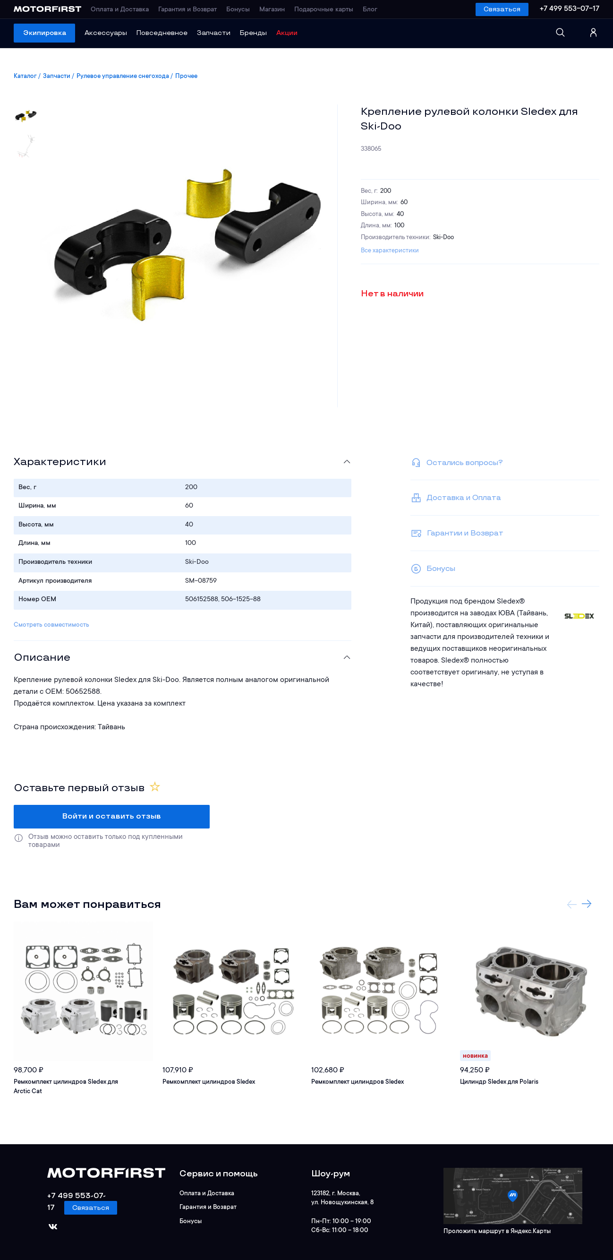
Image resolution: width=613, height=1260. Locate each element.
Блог (370, 10)
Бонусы (238, 10)
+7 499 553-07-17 (569, 9)
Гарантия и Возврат (187, 10)
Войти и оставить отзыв (111, 816)
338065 (371, 149)
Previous (572, 904)
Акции (287, 33)
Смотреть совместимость (51, 625)
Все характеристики (390, 250)
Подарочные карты (323, 10)
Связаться (502, 9)
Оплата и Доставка (120, 10)
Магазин (272, 10)
